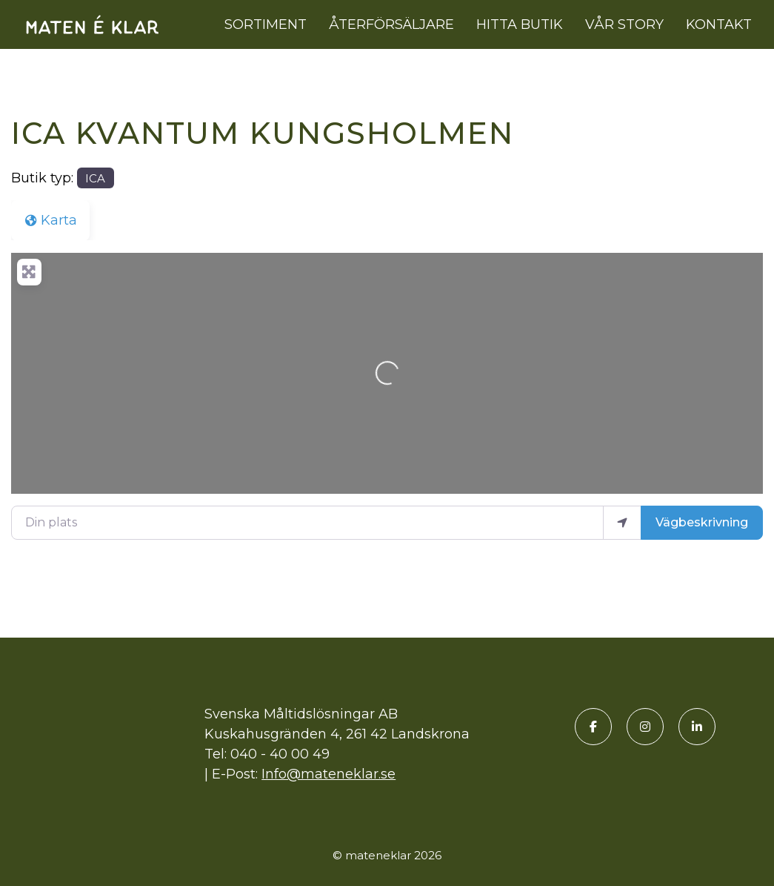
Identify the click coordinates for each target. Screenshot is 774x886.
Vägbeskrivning (701, 522)
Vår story (624, 24)
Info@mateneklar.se (328, 774)
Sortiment (265, 24)
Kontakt (719, 24)
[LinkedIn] (696, 726)
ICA (95, 178)
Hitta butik (519, 24)
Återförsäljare (391, 24)
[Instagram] (645, 726)
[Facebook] (593, 726)
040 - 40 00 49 (280, 754)
